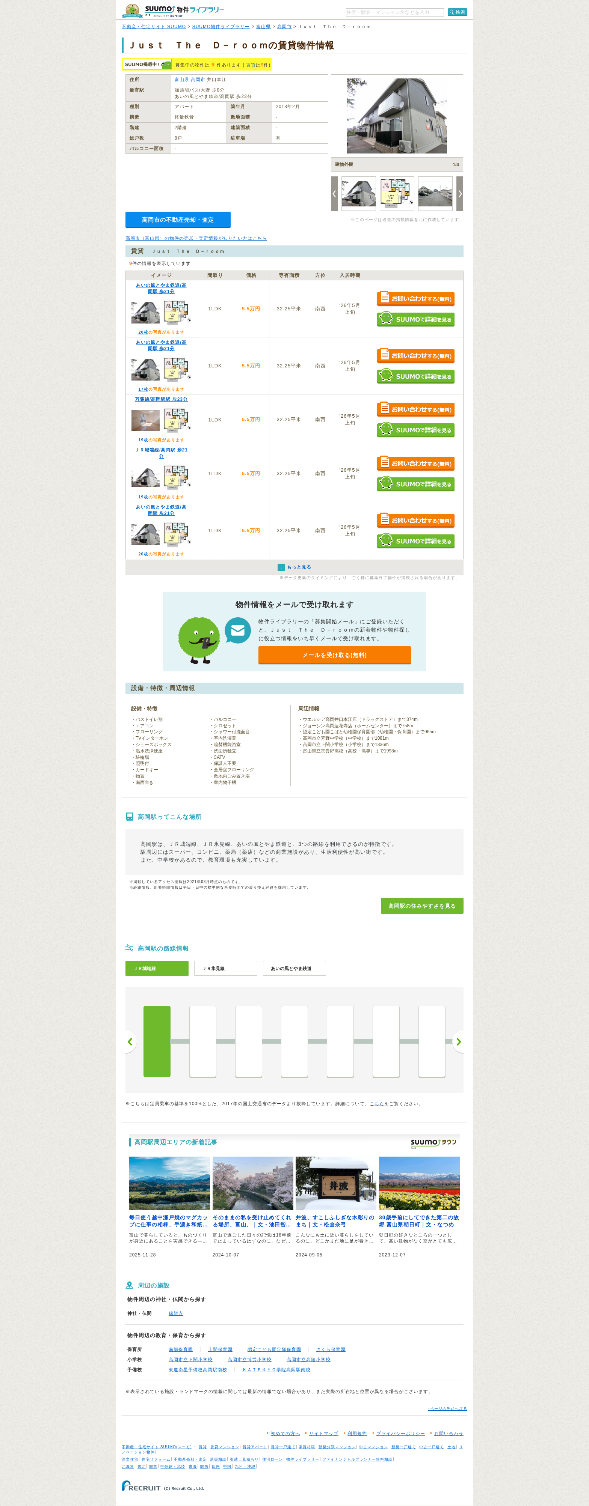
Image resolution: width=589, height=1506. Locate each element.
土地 (451, 1447)
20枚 (143, 332)
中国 (227, 1466)
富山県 (263, 26)
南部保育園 (181, 1349)
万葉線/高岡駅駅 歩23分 (161, 399)
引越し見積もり (244, 1459)
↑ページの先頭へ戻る (447, 1409)
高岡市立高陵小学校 (309, 1359)
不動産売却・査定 (190, 1459)
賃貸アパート (255, 1447)
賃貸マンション (224, 1447)
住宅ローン (272, 1459)
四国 (216, 1466)
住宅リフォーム (156, 1459)
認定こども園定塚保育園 (274, 1349)
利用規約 (357, 1433)
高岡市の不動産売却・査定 (178, 220)
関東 (153, 1466)
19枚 (143, 440)
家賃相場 (307, 1447)
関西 (204, 1466)
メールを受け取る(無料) (334, 655)
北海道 (128, 1466)
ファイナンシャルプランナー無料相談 (357, 1459)
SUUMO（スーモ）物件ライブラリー (173, 11)
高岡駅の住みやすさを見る (422, 906)
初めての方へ (285, 1433)
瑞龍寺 (176, 1313)
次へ (458, 1041)
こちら (377, 1103)
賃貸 (251, 65)
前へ (131, 1041)
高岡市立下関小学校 (191, 1359)
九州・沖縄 (245, 1466)
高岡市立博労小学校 (250, 1359)
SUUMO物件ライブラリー (221, 26)
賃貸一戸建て (283, 1447)
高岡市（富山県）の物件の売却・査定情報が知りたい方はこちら (196, 238)
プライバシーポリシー (400, 1433)
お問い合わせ (449, 1433)
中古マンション (373, 1447)
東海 (193, 1466)
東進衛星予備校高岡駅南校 (198, 1369)
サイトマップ (323, 1433)
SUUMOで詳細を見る (415, 319)
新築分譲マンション (337, 1447)
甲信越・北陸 (172, 1466)
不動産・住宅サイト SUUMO (154, 26)
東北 (141, 1466)
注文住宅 (130, 1459)
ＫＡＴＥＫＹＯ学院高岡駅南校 (276, 1369)
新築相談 (218, 1459)
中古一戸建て (431, 1447)
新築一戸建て (403, 1447)
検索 (460, 12)
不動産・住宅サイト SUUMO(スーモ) (157, 1447)
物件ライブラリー (302, 1459)
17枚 (143, 389)
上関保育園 (220, 1349)
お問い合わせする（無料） (415, 299)
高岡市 (284, 26)
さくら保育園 (331, 1349)
